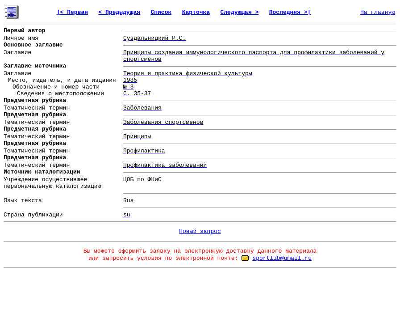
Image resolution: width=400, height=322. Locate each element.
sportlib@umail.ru (282, 258)
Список (160, 12)
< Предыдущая (119, 12)
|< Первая (72, 12)
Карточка (196, 12)
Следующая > (240, 12)
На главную (377, 12)
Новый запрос (200, 231)
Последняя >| (290, 12)
